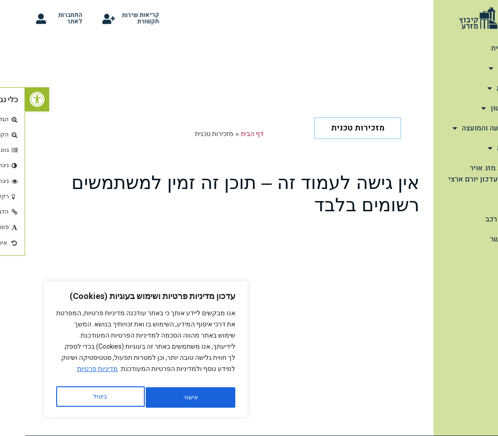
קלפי (484, 199)
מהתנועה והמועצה (459, 128)
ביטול (162, 397)
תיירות (477, 88)
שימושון (474, 108)
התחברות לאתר (48, 18)
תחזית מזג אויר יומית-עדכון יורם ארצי (457, 174)
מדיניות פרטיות (72, 374)
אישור (75, 397)
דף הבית (479, 48)
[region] (121, 351)
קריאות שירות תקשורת (118, 18)
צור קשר (478, 239)
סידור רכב (476, 219)
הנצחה (477, 148)
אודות (478, 68)
